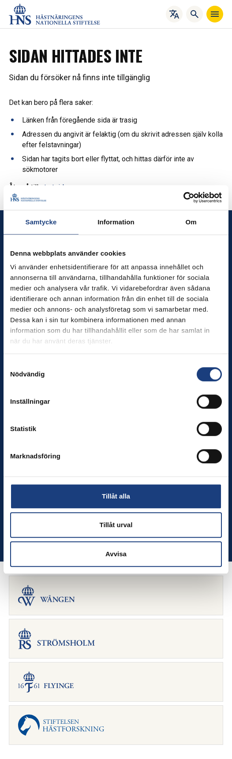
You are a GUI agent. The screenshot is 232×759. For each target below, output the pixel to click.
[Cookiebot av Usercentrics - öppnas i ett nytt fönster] (183, 197)
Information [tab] (116, 222)
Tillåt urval (116, 524)
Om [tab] (190, 222)
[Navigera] (214, 14)
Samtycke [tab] (41, 222)
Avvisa (116, 554)
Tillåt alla (116, 496)
